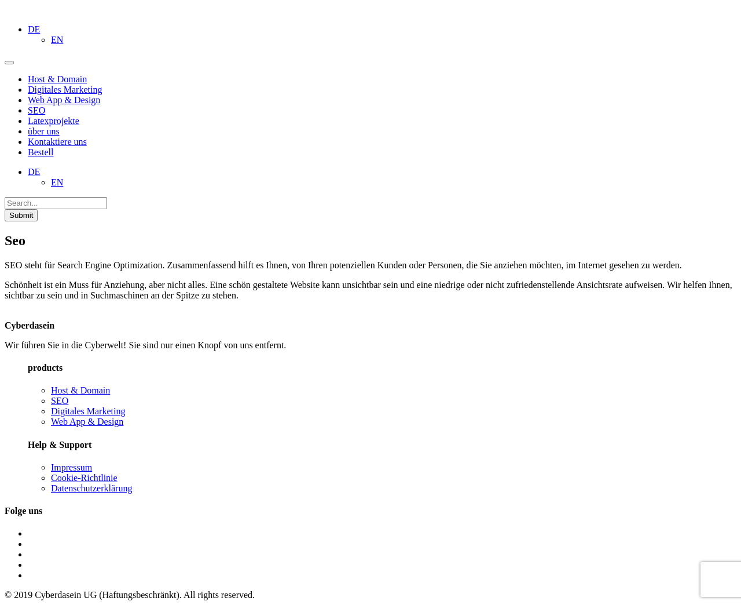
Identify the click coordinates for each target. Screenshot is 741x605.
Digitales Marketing (88, 411)
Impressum (71, 467)
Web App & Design (87, 422)
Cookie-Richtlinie (84, 478)
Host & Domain (80, 390)
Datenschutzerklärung (91, 488)
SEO (59, 401)
